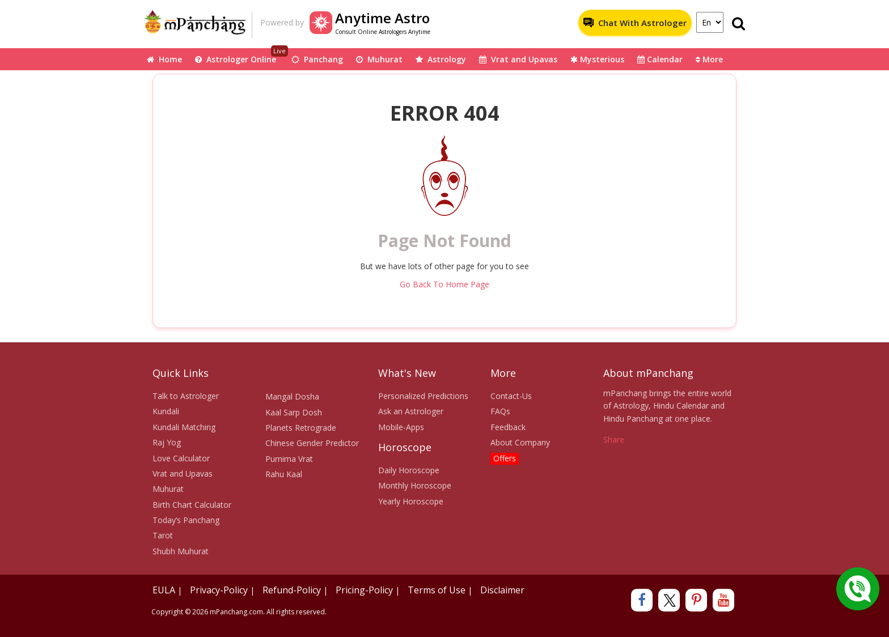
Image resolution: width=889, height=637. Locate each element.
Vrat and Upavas (518, 59)
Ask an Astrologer (410, 411)
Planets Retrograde (300, 427)
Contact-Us (511, 395)
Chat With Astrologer (635, 22)
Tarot (163, 535)
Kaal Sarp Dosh (293, 412)
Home (164, 59)
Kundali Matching (184, 427)
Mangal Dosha (292, 396)
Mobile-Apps (401, 427)
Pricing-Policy (364, 590)
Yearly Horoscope (410, 501)
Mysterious (597, 59)
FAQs (500, 411)
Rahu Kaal (283, 474)
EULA (164, 590)
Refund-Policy (292, 590)
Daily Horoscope (408, 470)
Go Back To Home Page (444, 284)
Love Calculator (181, 458)
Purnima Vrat (289, 458)
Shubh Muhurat (181, 551)
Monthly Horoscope (414, 485)
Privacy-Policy (219, 590)
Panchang (317, 59)
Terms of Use (436, 590)
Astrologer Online (241, 56)
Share (613, 439)
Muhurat (379, 59)
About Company (520, 442)
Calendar (660, 59)
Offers (504, 458)
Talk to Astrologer (186, 395)
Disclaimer (502, 590)
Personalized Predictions (423, 395)
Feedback (508, 427)
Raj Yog (167, 442)
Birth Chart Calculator (192, 504)
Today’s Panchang (186, 520)
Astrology (441, 59)
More (709, 59)
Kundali (166, 411)
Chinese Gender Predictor (312, 443)
